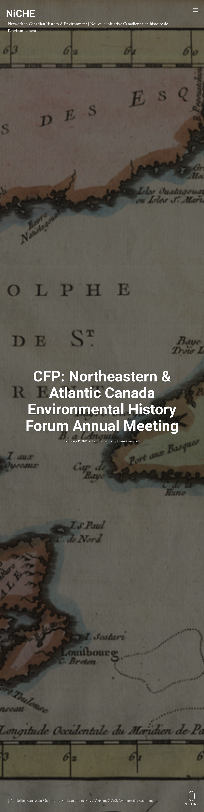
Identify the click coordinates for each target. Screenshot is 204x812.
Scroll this (191, 798)
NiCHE (20, 13)
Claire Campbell (128, 441)
